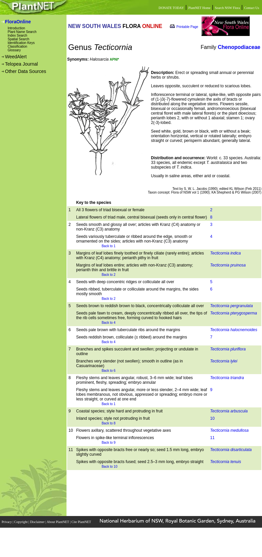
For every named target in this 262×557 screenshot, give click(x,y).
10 (212, 418)
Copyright (21, 522)
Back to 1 (109, 246)
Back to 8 (109, 423)
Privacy (7, 522)
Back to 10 (109, 466)
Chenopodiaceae (239, 47)
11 (212, 437)
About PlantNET (58, 522)
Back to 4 (109, 322)
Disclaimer (37, 522)
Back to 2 (109, 275)
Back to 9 (109, 442)
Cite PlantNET (81, 522)
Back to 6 (109, 370)
